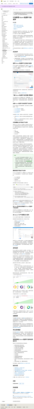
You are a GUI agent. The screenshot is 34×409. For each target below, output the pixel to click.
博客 (9, 407)
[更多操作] (32, 9)
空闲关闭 (17, 116)
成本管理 (17, 375)
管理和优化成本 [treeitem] (4, 52)
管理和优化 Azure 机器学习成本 (25, 363)
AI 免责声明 (2, 407)
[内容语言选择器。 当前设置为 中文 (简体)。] (3, 405)
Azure (17, 9)
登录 (32, 1)
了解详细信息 (27, 377)
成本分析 (23, 253)
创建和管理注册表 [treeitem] (4, 45)
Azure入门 (31, 3)
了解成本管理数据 (23, 56)
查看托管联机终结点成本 (18, 369)
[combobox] (6, 11)
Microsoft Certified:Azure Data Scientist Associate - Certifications (22, 396)
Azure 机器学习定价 (23, 92)
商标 (27, 407)
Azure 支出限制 (15, 245)
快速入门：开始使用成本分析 (19, 372)
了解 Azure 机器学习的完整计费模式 (19, 26)
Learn (14, 9)
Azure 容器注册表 (17, 108)
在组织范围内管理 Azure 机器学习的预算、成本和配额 (23, 370)
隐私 (14, 407)
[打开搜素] (30, 1)
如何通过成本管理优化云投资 (20, 371)
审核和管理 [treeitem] (4, 56)
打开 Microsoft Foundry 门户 (24, 3)
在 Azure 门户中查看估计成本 (18, 27)
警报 (24, 318)
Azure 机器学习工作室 (20, 220)
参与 (12, 407)
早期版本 (6, 407)
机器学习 (20, 9)
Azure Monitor (17, 112)
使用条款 (24, 407)
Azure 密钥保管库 (17, 111)
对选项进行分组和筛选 (17, 327)
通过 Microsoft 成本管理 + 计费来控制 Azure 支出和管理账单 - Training (23, 392)
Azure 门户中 (16, 201)
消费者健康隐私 (19, 407)
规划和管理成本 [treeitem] (4, 50)
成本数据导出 (18, 332)
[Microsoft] (1, 1)
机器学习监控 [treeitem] (4, 54)
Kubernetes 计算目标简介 (21, 204)
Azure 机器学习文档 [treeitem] (4, 15)
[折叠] (11, 9)
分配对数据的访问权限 (18, 60)
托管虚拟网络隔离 (29, 161)
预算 (16, 318)
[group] (23, 193)
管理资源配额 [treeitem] (4, 51)
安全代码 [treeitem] (3, 55)
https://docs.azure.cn (23, 14)
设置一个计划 (18, 118)
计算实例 (17, 114)
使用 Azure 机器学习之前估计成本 (18, 25)
